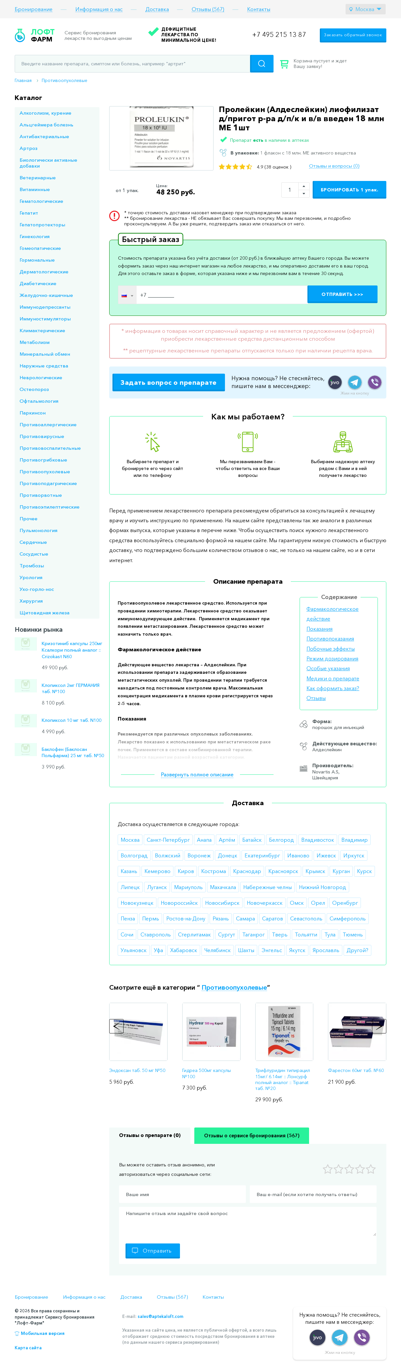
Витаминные (35, 189)
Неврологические (41, 377)
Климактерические (42, 330)
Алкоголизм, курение (45, 113)
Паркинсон (33, 413)
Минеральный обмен (45, 354)
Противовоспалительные (50, 448)
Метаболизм (35, 342)
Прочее (28, 518)
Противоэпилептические (50, 507)
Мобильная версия (43, 1333)
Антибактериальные (44, 136)
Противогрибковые (43, 460)
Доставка (157, 9)
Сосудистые (34, 554)
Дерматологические (44, 271)
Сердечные (33, 542)
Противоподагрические (48, 483)
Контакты (258, 9)
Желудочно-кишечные (46, 295)
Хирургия (31, 601)
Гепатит (29, 213)
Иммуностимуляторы (45, 319)
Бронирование (33, 9)
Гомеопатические (40, 248)
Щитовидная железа (44, 612)
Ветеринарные (38, 177)
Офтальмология (39, 401)
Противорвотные (41, 495)
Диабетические (38, 283)
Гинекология (35, 236)
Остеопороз (34, 389)
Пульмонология (38, 530)
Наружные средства (44, 366)
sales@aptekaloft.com (160, 1316)
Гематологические (41, 201)
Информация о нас (99, 9)
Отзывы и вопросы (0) (334, 166)
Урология (31, 577)
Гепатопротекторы (42, 224)
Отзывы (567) (208, 9)
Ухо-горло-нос (37, 589)
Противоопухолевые (64, 80)
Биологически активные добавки (48, 163)
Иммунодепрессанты (45, 307)
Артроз (28, 148)
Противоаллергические (48, 424)
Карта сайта (28, 1347)
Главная (23, 80)
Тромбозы (32, 565)
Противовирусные (42, 436)
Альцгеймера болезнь (46, 125)
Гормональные (37, 260)
